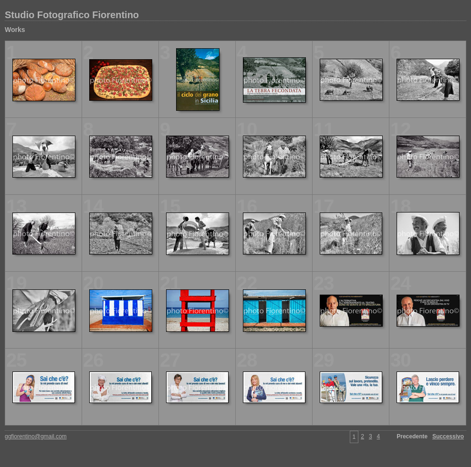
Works (15, 29)
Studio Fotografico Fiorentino (72, 15)
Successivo (448, 436)
